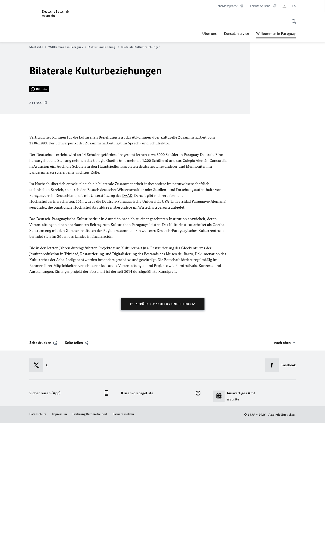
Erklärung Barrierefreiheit (89, 537)
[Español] (294, 6)
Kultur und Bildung (103, 47)
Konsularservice (236, 33)
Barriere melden (123, 537)
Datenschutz (37, 537)
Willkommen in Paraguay (276, 33)
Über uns (209, 33)
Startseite (37, 47)
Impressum (59, 537)
